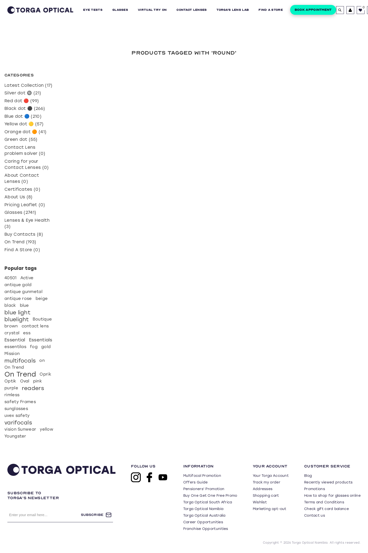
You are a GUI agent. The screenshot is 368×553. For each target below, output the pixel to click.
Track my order (266, 482)
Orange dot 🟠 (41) (25, 131)
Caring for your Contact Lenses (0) (26, 164)
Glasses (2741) (20, 212)
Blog (308, 476)
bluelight (16, 319)
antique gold (18, 284)
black (10, 305)
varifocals (18, 422)
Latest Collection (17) (28, 85)
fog (34, 346)
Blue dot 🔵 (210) (23, 116)
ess (26, 333)
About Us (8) (18, 196)
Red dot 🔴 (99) (21, 100)
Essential (14, 340)
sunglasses (16, 408)
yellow (46, 429)
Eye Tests (92, 10)
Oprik (45, 374)
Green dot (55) (20, 139)
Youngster (15, 436)
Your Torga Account (271, 476)
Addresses (263, 489)
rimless (11, 395)
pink (37, 381)
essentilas (15, 346)
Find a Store (270, 10)
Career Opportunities (203, 522)
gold (46, 346)
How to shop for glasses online (332, 496)
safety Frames (20, 401)
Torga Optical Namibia (203, 509)
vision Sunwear (20, 429)
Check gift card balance (326, 509)
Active (27, 278)
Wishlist (260, 502)
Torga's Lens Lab (232, 10)
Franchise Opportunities (205, 529)
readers (33, 388)
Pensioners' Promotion (203, 489)
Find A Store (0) (22, 249)
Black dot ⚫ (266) (24, 108)
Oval (24, 381)
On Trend (14, 367)
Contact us (314, 515)
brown (11, 326)
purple (11, 388)
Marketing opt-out (269, 509)
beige (42, 298)
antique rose (18, 298)
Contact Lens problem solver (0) (24, 150)
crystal (11, 333)
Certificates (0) (22, 189)
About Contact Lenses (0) (21, 178)
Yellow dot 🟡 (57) (23, 123)
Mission (12, 353)
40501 (10, 278)
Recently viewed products (328, 482)
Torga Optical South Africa (207, 502)
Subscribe (92, 515)
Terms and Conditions (324, 502)
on (42, 360)
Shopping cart (266, 496)
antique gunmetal (23, 291)
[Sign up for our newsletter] (44, 514)
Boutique (42, 319)
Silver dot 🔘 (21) (22, 92)
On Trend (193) (20, 241)
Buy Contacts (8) (23, 234)
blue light (17, 312)
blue (24, 305)
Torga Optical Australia (204, 515)
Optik (10, 381)
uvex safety (17, 415)
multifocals (20, 360)
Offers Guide (195, 482)
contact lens (35, 326)
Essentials (40, 340)
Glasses (120, 10)
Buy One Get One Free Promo (210, 496)
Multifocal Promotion (202, 476)
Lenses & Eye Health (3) (27, 223)
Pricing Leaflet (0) (24, 204)
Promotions (314, 489)
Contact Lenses (191, 10)
